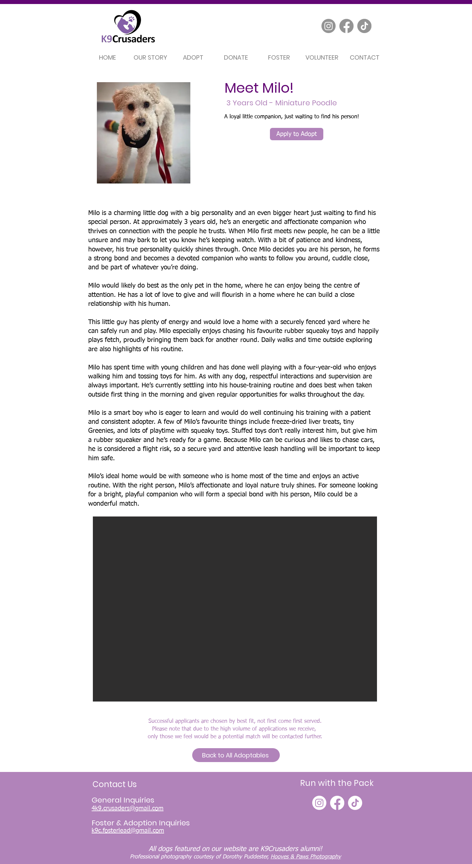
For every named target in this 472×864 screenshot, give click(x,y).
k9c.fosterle (107, 831)
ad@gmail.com (143, 831)
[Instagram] (328, 26)
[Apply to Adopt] (296, 134)
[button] (235, 609)
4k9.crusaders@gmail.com (128, 808)
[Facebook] (346, 26)
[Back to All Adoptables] (236, 755)
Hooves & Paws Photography (306, 857)
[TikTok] (364, 26)
